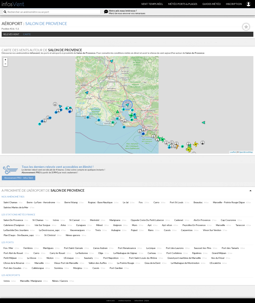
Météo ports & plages (182, 3)
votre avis (110, 300)
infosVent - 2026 (141, 300)
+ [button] (5, 60)
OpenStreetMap (246, 152)
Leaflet (233, 152)
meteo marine (124, 300)
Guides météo (211, 3)
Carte (27, 34)
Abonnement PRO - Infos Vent (18, 178)
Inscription (234, 3)
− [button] (5, 64)
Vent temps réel (152, 3)
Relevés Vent (11, 34)
